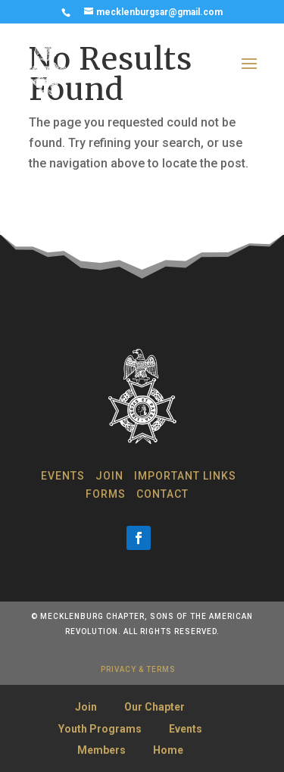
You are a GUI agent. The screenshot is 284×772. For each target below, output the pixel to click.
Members (101, 750)
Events (63, 476)
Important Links (185, 476)
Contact (162, 494)
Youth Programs (100, 729)
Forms (106, 494)
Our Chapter (154, 707)
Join (109, 476)
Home (168, 750)
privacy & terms (138, 669)
